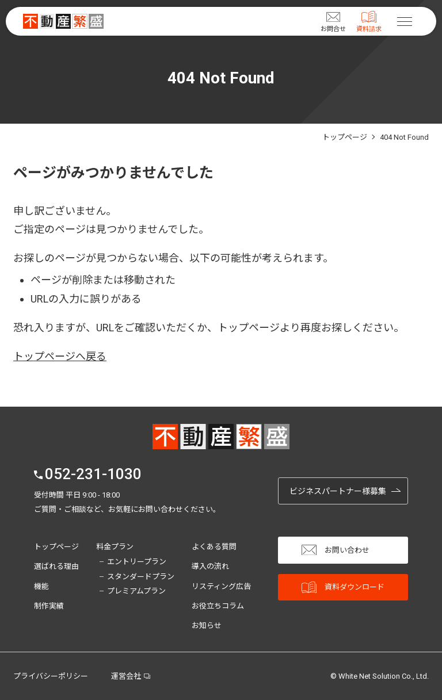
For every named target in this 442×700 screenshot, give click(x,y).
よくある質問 (214, 546)
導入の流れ (210, 566)
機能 (41, 586)
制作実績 (49, 606)
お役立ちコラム (218, 606)
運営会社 (126, 676)
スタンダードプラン (140, 576)
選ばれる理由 (56, 566)
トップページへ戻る (59, 356)
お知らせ (207, 625)
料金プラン (115, 546)
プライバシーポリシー (50, 676)
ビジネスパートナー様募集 (337, 491)
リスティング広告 (221, 586)
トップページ (56, 546)
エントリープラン (136, 561)
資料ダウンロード (343, 588)
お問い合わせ (335, 550)
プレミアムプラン (136, 591)
